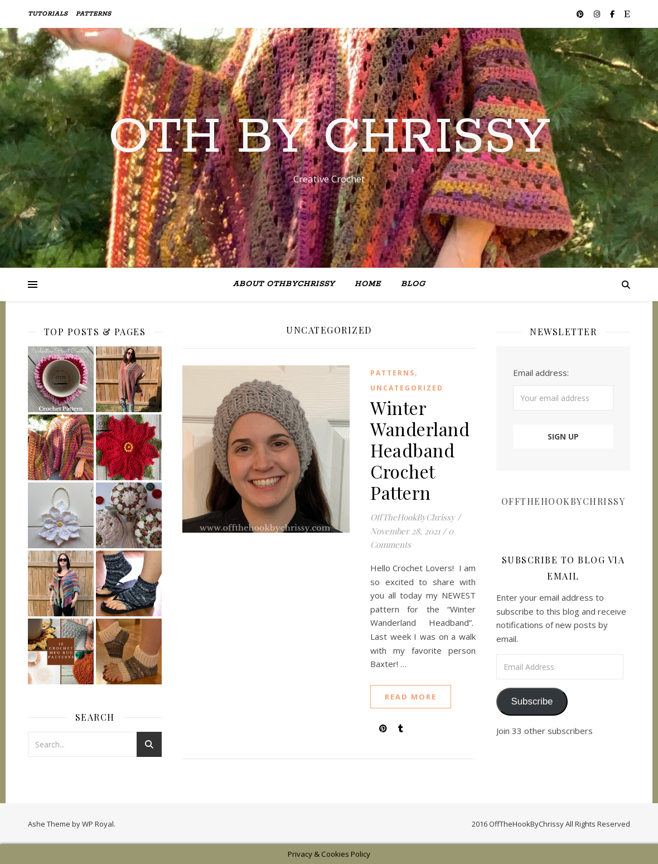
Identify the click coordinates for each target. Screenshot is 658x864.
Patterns (94, 14)
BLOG (413, 284)
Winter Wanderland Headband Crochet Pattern (420, 449)
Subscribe (532, 701)
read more (411, 697)
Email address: (541, 372)
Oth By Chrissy (329, 138)
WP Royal (98, 824)
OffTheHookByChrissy (412, 517)
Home (368, 284)
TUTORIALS (48, 14)
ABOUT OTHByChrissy (284, 284)
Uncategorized (406, 388)
